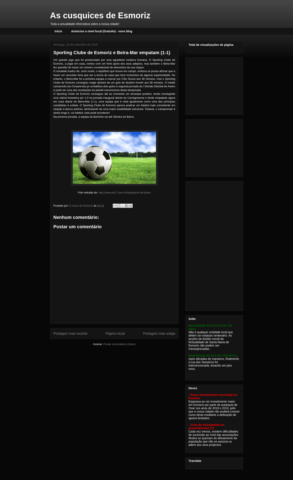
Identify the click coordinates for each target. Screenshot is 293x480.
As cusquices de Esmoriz (100, 15)
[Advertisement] (215, 85)
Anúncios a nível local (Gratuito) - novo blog (101, 31)
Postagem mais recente (70, 333)
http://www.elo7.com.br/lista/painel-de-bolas (125, 192)
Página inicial (115, 333)
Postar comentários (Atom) (119, 344)
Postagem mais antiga (159, 333)
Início (58, 31)
